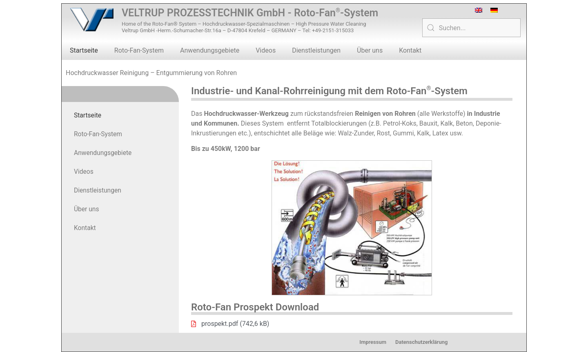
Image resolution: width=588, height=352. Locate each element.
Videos (266, 50)
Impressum (372, 342)
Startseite (84, 50)
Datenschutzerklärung (421, 342)
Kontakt (410, 50)
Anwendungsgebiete (209, 50)
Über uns (370, 50)
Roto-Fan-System (139, 50)
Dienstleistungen (316, 50)
